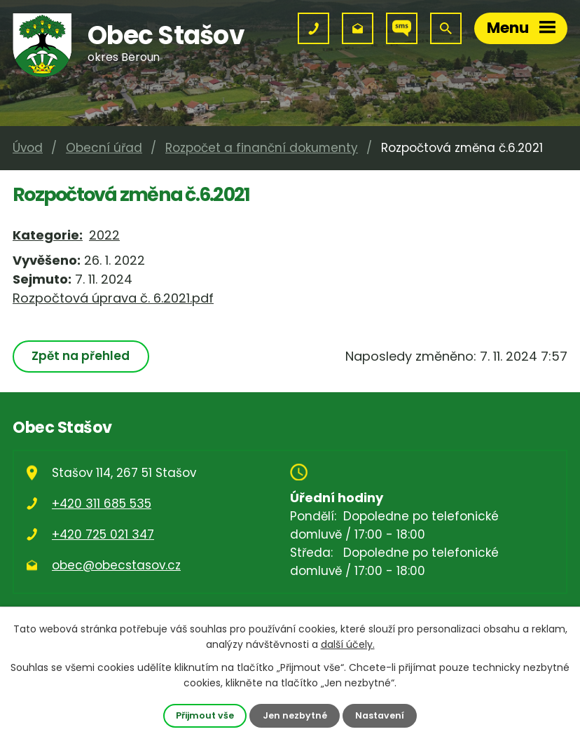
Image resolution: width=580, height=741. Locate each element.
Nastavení (379, 715)
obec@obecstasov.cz (116, 565)
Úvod (28, 147)
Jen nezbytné (295, 715)
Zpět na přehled (81, 355)
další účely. (348, 644)
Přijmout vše (205, 715)
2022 (104, 235)
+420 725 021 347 (103, 534)
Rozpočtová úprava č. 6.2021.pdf (113, 298)
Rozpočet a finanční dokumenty (261, 147)
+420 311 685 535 (101, 503)
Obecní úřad (104, 147)
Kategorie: (48, 235)
